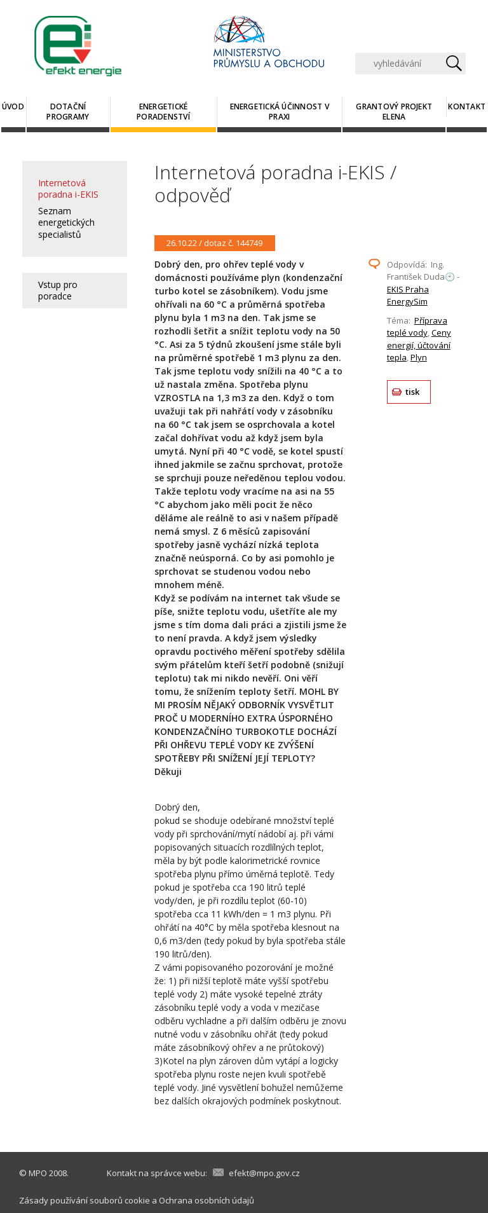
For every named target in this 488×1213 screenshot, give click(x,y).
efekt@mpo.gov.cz (264, 1173)
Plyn (418, 357)
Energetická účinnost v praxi (279, 111)
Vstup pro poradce (58, 290)
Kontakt (466, 106)
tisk (412, 391)
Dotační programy (67, 111)
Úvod (13, 106)
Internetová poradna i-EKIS (68, 188)
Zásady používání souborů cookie (84, 1200)
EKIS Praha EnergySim (408, 296)
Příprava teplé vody (417, 327)
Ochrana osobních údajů (206, 1200)
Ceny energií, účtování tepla (419, 345)
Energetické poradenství (163, 111)
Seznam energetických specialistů (66, 222)
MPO (38, 1173)
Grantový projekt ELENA (394, 111)
